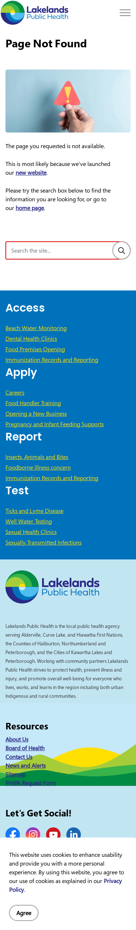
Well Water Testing (28, 521)
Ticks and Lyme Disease (34, 511)
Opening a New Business (36, 413)
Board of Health (25, 748)
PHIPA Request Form (30, 783)
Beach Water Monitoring (36, 328)
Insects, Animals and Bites (36, 457)
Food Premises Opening (35, 349)
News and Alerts (25, 765)
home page (30, 208)
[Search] (121, 250)
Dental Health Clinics (31, 339)
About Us (16, 739)
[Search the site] (68, 250)
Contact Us (18, 757)
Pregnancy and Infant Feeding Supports (54, 424)
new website (31, 173)
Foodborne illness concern (38, 467)
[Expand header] (125, 12)
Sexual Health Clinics (31, 532)
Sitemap (15, 774)
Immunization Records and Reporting (51, 360)
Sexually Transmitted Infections (43, 542)
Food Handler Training (33, 403)
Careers (14, 392)
